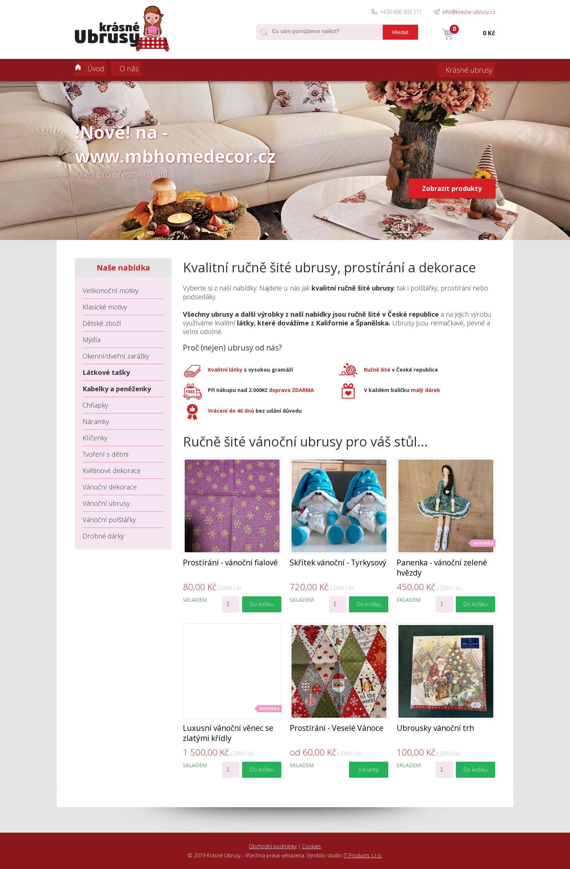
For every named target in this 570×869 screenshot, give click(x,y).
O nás (136, 69)
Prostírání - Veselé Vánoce (337, 728)
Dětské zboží (102, 323)
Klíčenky (95, 437)
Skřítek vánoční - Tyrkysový (338, 562)
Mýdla (91, 339)
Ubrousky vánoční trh (435, 728)
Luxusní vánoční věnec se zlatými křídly (228, 733)
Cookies (311, 846)
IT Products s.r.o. (363, 855)
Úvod (97, 69)
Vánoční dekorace (110, 486)
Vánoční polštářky (109, 519)
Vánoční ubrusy (106, 503)
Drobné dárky (103, 536)
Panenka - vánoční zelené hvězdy (442, 567)
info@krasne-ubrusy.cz (468, 11)
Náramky (96, 421)
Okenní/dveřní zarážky (116, 356)
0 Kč (489, 33)
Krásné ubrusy (464, 69)
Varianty (368, 769)
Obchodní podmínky (273, 846)
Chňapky (95, 405)
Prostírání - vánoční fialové (230, 562)
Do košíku (261, 604)
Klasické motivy (105, 307)
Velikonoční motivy (110, 290)
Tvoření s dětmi (105, 454)
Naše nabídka (123, 268)
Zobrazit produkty (453, 193)
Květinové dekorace (112, 470)
